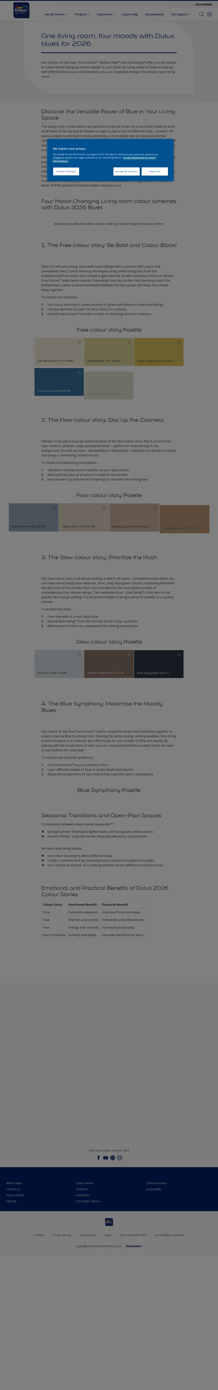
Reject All (154, 171)
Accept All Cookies (126, 171)
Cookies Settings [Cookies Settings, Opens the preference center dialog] (66, 171)
